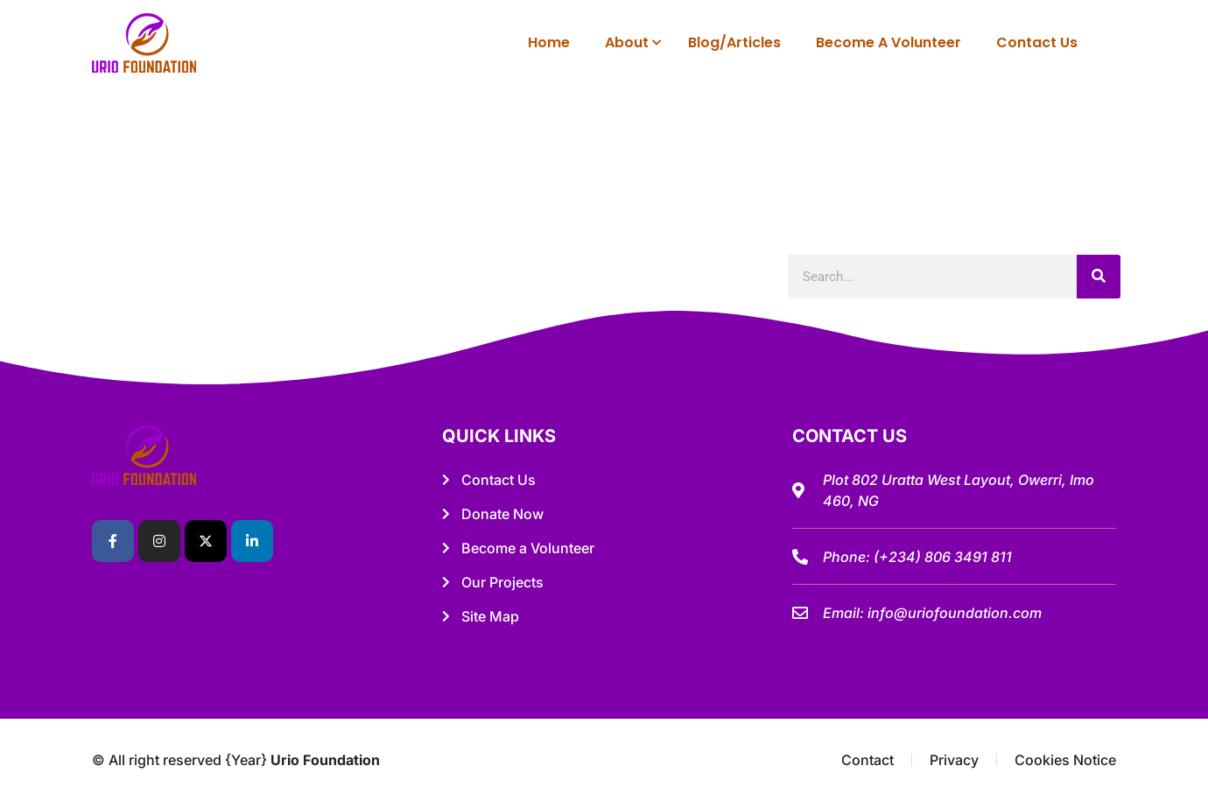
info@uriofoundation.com (954, 613)
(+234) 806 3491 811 (943, 557)
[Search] (1098, 277)
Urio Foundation (325, 760)
